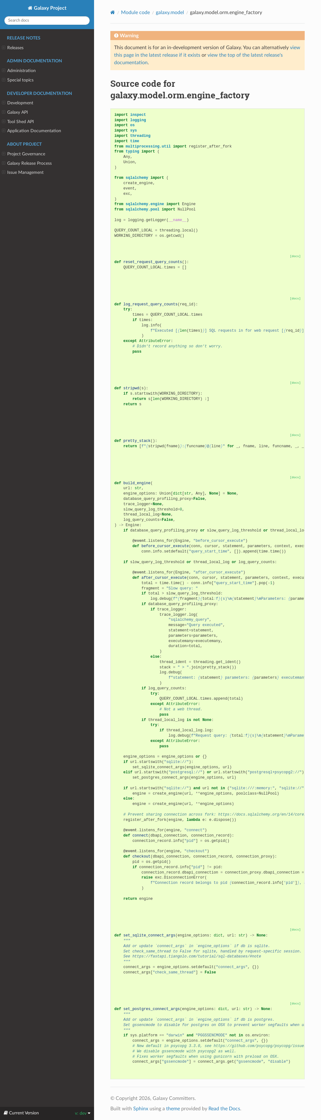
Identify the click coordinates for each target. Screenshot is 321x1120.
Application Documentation (31, 131)
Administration (19, 71)
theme (173, 1108)
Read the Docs (224, 1108)
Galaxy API (15, 112)
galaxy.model (170, 12)
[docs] (295, 256)
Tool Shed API (18, 122)
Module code (135, 12)
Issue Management (23, 172)
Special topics (18, 80)
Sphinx (140, 1108)
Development (17, 103)
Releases (13, 48)
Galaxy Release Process (27, 163)
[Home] (112, 12)
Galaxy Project (49, 8)
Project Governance (23, 154)
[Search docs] (47, 20)
